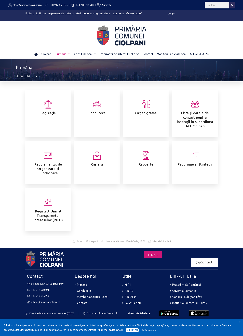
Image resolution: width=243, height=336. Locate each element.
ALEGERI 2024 (199, 54)
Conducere (84, 290)
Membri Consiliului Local (92, 297)
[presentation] (168, 13)
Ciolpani (46, 54)
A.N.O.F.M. (131, 297)
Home (19, 76)
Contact (147, 54)
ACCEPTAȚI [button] (132, 330)
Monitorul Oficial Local (171, 54)
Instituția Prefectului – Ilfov (189, 303)
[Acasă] (36, 54)
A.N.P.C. (129, 290)
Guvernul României (184, 290)
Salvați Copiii (133, 303)
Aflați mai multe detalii (110, 330)
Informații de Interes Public (119, 54)
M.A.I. (128, 284)
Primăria (63, 54)
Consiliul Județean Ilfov (187, 297)
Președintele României (186, 284)
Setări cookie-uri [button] (149, 330)
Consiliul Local (85, 54)
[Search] (232, 5)
